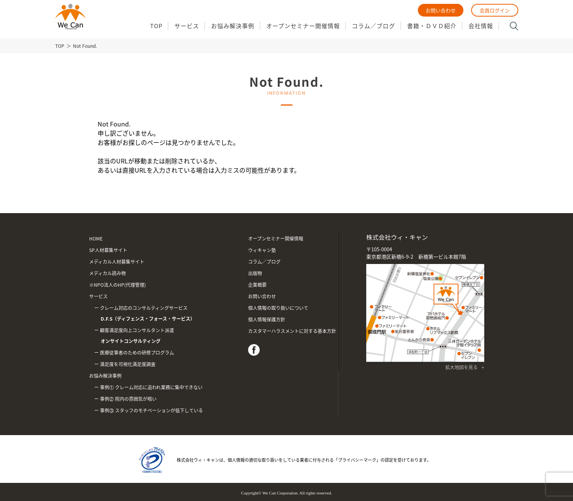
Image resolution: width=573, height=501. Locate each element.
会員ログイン (495, 10)
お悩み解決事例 (232, 26)
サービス (186, 26)
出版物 (255, 273)
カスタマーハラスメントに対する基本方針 (292, 331)
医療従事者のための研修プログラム (137, 352)
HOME (96, 238)
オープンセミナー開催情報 (303, 26)
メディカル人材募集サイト (116, 261)
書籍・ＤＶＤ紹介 (431, 26)
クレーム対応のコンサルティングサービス (164, 314)
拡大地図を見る (461, 367)
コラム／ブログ (373, 26)
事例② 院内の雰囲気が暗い (128, 398)
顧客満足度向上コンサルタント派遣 (164, 336)
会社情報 (480, 26)
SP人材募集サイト (108, 250)
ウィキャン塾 (262, 250)
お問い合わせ (441, 10)
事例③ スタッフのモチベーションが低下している (151, 410)
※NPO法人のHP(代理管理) (117, 284)
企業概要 (257, 284)
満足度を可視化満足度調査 (128, 364)
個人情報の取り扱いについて (278, 307)
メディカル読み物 (107, 273)
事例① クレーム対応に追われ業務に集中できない (151, 387)
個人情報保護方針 (266, 319)
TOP (156, 26)
